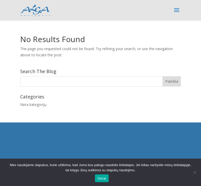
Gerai (102, 178)
